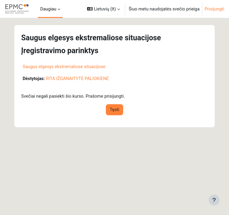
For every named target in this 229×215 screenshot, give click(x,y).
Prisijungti (214, 9)
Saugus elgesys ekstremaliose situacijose (64, 66)
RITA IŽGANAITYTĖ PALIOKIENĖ (77, 78)
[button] (103, 9)
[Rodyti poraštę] (214, 200)
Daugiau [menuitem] (48, 9)
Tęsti (114, 109)
